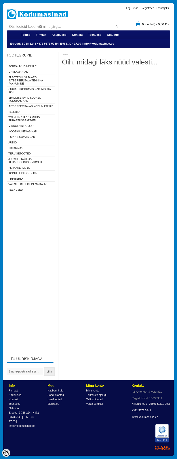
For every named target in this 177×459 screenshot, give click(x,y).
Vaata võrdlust (94, 403)
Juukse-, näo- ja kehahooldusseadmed (25, 161)
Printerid (15, 178)
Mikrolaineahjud (21, 126)
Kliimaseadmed (19, 167)
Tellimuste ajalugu (96, 395)
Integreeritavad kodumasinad (30, 106)
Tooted (25, 34)
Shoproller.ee (162, 448)
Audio (12, 142)
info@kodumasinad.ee (145, 417)
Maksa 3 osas (18, 71)
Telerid (14, 111)
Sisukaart (53, 403)
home (65, 54)
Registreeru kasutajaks (155, 8)
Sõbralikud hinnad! (22, 66)
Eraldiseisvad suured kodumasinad (24, 99)
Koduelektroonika (22, 173)
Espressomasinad (21, 137)
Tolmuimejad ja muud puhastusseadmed (24, 119)
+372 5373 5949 (141, 410)
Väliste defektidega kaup (27, 184)
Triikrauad (16, 148)
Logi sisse (132, 8)
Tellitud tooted (94, 399)
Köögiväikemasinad (22, 131)
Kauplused (59, 34)
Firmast (41, 34)
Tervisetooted (19, 153)
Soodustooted (56, 395)
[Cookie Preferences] (6, 453)
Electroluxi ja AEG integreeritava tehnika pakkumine (25, 80)
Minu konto (92, 390)
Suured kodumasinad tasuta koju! (29, 91)
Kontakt (77, 34)
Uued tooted (55, 399)
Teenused (94, 34)
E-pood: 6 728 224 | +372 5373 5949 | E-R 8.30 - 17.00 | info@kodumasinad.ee (62, 43)
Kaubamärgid (55, 390)
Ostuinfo (113, 34)
